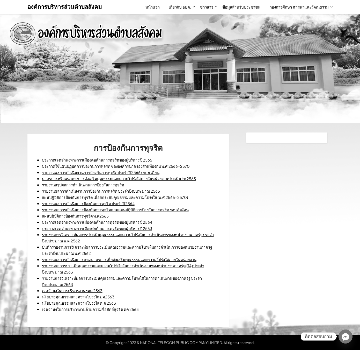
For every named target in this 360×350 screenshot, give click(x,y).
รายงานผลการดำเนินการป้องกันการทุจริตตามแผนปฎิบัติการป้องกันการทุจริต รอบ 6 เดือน (122, 209)
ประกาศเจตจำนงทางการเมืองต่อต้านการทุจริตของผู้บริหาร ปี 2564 (102, 222)
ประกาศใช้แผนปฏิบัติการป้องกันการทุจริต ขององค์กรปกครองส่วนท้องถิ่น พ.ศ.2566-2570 (124, 166)
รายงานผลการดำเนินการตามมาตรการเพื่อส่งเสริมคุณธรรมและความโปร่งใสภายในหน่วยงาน (127, 259)
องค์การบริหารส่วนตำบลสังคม (64, 6)
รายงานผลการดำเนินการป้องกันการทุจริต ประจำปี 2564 (93, 203)
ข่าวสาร (206, 6)
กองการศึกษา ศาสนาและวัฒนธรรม (299, 6)
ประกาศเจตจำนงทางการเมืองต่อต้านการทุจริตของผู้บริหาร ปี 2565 (102, 160)
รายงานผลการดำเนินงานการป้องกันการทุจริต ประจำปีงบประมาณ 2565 (107, 191)
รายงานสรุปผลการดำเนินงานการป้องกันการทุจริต (87, 184)
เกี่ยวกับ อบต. (180, 6)
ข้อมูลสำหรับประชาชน (241, 6)
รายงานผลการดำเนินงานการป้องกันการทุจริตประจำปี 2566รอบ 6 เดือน (106, 172)
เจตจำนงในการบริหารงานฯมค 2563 (75, 290)
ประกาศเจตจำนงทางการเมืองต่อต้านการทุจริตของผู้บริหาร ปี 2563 (102, 228)
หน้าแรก (152, 6)
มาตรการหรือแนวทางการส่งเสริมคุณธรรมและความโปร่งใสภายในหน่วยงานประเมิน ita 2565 (127, 178)
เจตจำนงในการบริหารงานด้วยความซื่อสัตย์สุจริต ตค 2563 (95, 309)
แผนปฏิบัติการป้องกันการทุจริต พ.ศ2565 (78, 216)
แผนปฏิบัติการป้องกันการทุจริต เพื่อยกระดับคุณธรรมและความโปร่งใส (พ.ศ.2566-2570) (122, 197)
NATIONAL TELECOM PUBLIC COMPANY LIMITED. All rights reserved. (197, 342)
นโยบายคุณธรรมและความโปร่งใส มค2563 (82, 296)
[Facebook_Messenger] (345, 337)
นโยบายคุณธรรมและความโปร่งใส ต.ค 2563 (83, 303)
